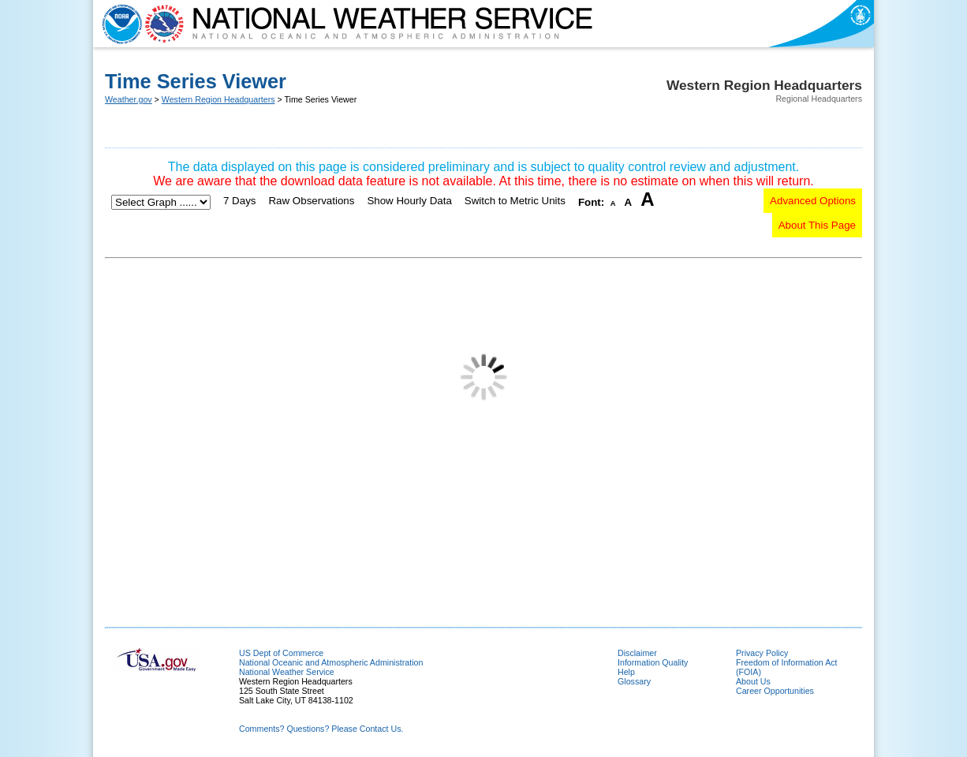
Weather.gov (128, 99)
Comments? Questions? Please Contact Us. (321, 728)
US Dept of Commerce (281, 653)
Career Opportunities (775, 690)
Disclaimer (637, 653)
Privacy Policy (762, 653)
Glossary (634, 681)
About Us (753, 681)
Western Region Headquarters (218, 99)
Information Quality (653, 662)
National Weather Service (286, 672)
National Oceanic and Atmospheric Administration (331, 662)
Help (626, 672)
